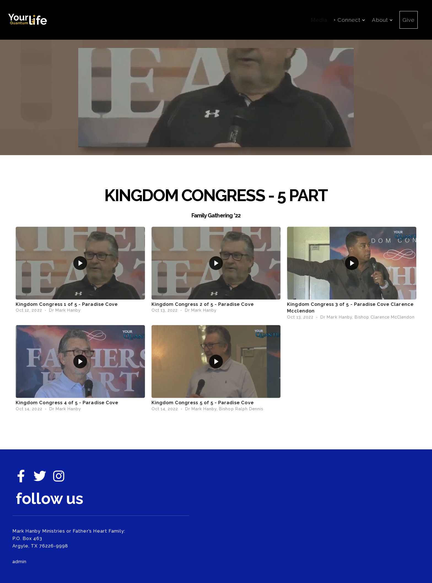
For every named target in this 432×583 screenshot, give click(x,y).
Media (319, 20)
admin (19, 561)
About (382, 20)
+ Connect (350, 20)
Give (409, 20)
